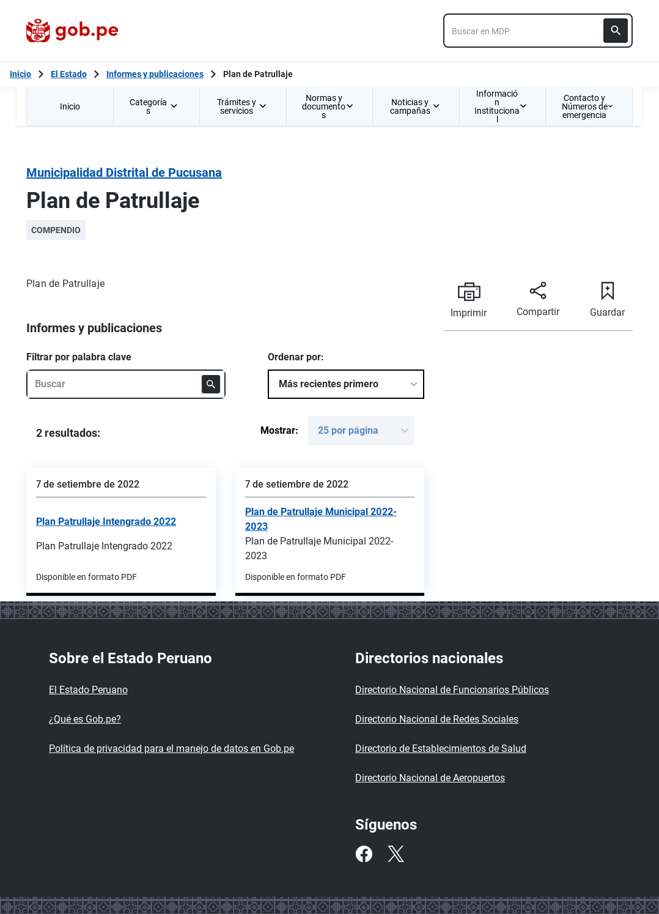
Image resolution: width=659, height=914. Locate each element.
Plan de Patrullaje (258, 74)
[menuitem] (69, 106)
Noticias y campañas (415, 106)
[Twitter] (395, 854)
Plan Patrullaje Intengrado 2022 (106, 521)
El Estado (69, 74)
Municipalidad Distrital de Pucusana (124, 172)
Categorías (155, 106)
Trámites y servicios (241, 106)
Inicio (70, 106)
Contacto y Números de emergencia (587, 106)
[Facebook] (363, 854)
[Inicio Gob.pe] (20, 74)
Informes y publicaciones (155, 74)
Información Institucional (500, 106)
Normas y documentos (327, 106)
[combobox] (538, 30)
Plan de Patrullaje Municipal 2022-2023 (321, 519)
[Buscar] (615, 30)
